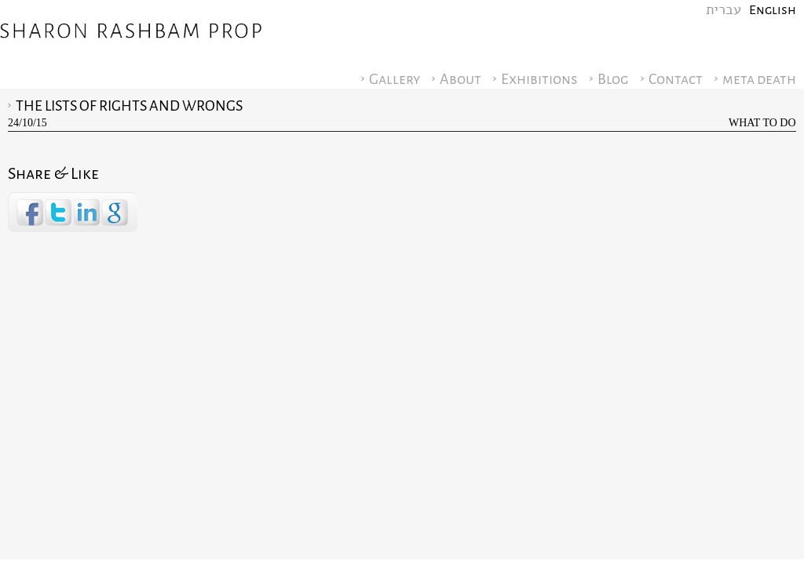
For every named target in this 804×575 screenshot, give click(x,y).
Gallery (394, 79)
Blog (613, 79)
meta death (759, 79)
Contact (676, 79)
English (772, 10)
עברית (723, 10)
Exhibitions (539, 79)
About (460, 79)
